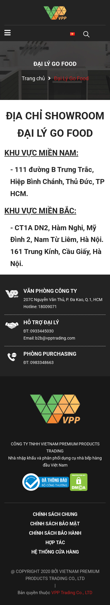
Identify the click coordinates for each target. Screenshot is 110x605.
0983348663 (42, 362)
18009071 (47, 306)
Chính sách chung (55, 514)
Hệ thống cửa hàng (55, 552)
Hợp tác (55, 542)
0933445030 (42, 331)
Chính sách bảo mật (55, 524)
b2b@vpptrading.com (55, 338)
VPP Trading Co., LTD (71, 592)
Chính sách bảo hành (55, 533)
